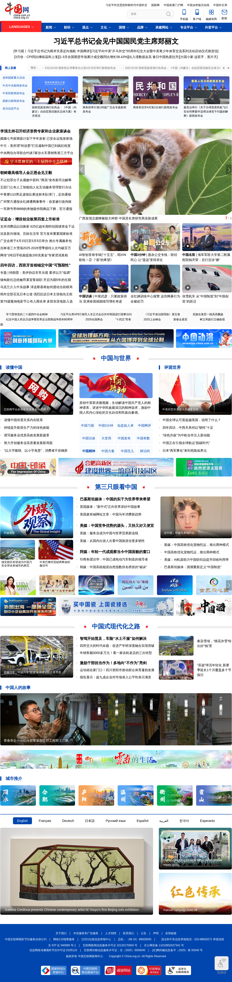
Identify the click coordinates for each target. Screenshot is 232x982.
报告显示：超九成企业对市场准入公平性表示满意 (115, 677)
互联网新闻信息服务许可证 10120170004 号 (110, 945)
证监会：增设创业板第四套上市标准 (30, 219)
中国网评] (84, 51)
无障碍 (222, 965)
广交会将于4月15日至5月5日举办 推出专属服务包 (36, 241)
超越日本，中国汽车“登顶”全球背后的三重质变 (32, 672)
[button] (229, 170)
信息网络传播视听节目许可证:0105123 (53, 950)
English (22, 821)
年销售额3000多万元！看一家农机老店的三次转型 (116, 653)
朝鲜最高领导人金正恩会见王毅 (26, 173)
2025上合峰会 (152, 319)
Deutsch (68, 821)
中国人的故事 (18, 687)
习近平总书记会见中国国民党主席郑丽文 (116, 41)
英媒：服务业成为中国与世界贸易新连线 (109, 533)
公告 (143, 933)
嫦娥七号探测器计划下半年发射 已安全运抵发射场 (36, 138)
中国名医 (188, 255)
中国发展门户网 (173, 5)
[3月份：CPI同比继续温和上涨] (36, 57)
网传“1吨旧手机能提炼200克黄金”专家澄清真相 (34, 255)
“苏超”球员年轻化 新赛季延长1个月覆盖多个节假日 (214, 670)
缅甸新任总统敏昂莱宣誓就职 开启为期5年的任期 (35, 280)
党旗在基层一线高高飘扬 (208, 314)
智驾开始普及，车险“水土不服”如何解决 (113, 639)
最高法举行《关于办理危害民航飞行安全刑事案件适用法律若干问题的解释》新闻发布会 (206, 111)
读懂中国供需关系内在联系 (23, 420)
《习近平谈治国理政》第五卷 (162, 314)
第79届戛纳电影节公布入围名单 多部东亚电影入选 (36, 301)
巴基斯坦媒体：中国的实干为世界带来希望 (115, 499)
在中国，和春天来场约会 (179, 532)
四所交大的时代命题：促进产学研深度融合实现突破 (117, 645)
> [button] (228, 68)
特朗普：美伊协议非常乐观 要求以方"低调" (40, 272)
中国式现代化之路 (116, 626)
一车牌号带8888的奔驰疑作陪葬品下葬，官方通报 (36, 209)
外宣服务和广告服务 (85, 933)
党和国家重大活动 (14, 77)
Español (142, 821)
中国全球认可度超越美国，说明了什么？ (192, 420)
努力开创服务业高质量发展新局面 (28, 443)
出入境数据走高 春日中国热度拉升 (154, 57)
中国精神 (88, 451)
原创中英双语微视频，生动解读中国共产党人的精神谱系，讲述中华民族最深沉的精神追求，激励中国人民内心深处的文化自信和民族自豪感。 (115, 407)
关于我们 (61, 933)
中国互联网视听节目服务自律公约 (26, 939)
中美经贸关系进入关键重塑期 (180, 409)
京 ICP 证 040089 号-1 (62, 945)
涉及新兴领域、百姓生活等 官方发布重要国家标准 (36, 233)
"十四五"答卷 (123, 319)
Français (45, 821)
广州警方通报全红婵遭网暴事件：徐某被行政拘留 (36, 201)
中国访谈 (85, 296)
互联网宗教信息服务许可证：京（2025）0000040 (114, 950)
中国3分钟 (138, 255)
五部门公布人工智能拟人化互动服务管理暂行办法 (36, 187)
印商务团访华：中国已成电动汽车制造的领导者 (114, 559)
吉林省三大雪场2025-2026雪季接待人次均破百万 (35, 248)
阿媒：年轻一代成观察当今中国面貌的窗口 (115, 552)
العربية (163, 821)
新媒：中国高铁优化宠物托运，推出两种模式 (196, 545)
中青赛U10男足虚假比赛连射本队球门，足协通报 (35, 194)
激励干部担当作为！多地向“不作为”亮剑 (113, 663)
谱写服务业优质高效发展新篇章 (26, 435)
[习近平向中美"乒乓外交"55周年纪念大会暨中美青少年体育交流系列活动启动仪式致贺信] (154, 51)
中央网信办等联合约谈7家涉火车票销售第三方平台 (36, 153)
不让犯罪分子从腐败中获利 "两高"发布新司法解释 (36, 180)
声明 (156, 933)
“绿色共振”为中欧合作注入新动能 (186, 435)
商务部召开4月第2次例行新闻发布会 (155, 107)
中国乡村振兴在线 (198, 5)
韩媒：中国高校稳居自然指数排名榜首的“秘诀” (113, 567)
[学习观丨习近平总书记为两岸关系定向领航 (45, 51)
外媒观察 (9, 532)
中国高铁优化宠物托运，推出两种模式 (191, 552)
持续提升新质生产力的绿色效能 (26, 427)
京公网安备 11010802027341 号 (164, 945)
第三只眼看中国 (116, 486)
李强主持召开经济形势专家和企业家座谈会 (35, 131)
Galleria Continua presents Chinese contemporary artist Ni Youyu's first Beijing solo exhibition (72, 909)
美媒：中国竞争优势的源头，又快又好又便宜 (117, 526)
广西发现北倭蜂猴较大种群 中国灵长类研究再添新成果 (118, 218)
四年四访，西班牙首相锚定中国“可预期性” (35, 265)
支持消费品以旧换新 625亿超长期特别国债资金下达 (37, 226)
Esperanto (207, 821)
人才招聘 (110, 933)
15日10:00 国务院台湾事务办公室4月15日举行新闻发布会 (80, 68)
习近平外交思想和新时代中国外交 (126, 5)
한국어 (184, 821)
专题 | (4, 272)
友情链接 (170, 933)
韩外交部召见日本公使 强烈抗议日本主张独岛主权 (36, 294)
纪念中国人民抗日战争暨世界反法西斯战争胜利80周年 (39, 319)
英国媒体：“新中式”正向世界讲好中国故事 (110, 507)
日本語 (90, 821)
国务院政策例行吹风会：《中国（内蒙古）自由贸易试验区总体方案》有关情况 (54, 111)
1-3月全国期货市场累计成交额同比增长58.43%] (94, 57)
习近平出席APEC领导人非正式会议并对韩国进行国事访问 (96, 314)
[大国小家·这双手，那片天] (198, 57)
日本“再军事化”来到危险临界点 (185, 450)
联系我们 (128, 933)
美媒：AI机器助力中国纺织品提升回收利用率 (196, 559)
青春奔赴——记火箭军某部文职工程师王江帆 (36, 740)
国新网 (155, 5)
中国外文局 (220, 5)
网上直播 (10, 68)
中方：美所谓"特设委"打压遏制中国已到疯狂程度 (35, 146)
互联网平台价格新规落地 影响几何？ (26, 409)
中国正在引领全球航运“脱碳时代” (186, 443)
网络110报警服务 (64, 939)
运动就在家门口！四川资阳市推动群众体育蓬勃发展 (117, 670)
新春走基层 (180, 319)
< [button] (224, 68)
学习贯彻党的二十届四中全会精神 (27, 314)
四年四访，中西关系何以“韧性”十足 (188, 427)
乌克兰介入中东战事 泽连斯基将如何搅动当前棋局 (36, 287)
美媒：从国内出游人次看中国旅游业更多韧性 (112, 541)
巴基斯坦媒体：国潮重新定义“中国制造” (192, 567)
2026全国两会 (94, 319)
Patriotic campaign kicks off (180, 910)
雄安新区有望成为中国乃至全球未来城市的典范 (16, 563)
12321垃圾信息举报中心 (96, 939)
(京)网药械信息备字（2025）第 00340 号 (177, 950)
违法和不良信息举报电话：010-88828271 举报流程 (192, 939)
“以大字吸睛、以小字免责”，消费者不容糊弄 (36, 450)
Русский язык (116, 821)
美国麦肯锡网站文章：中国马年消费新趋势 (110, 514)
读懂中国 (14, 367)
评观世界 (172, 367)
